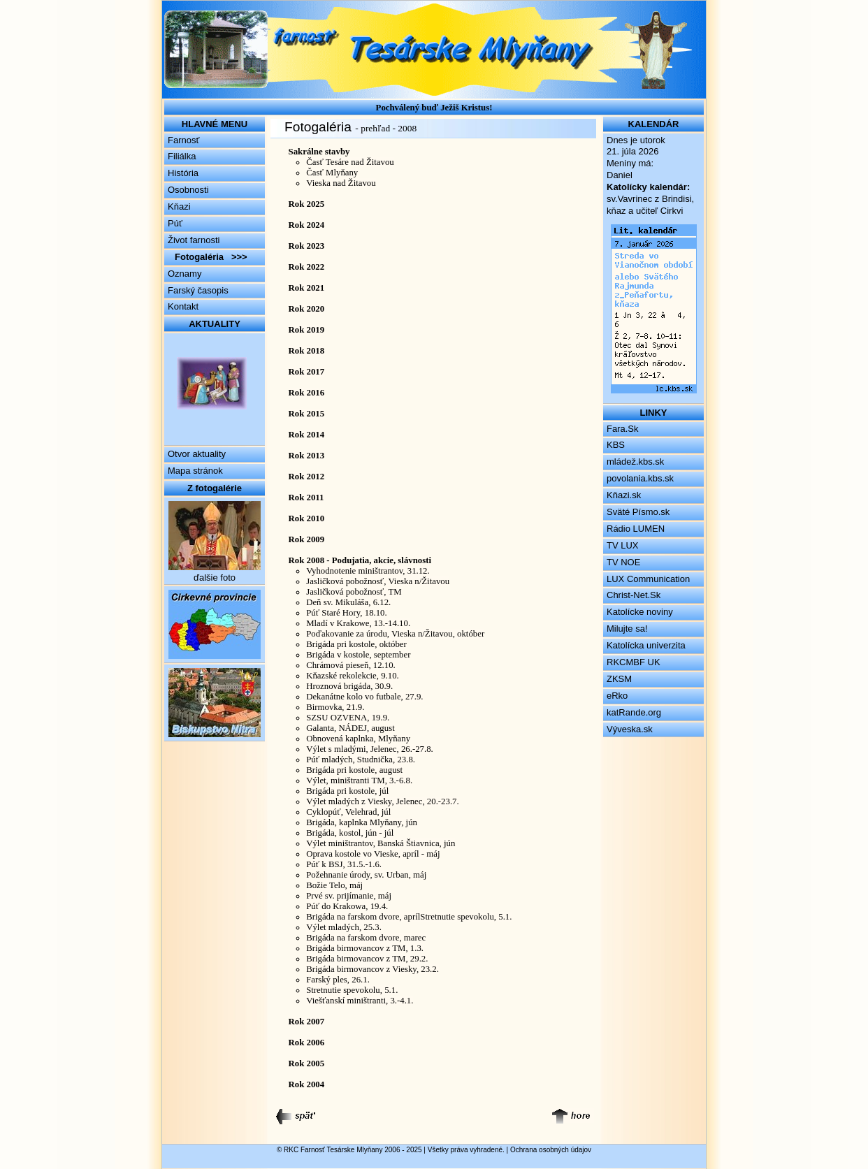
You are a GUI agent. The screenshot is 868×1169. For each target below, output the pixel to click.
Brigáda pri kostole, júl (347, 791)
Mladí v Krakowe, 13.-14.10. (358, 623)
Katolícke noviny (640, 612)
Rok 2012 (307, 476)
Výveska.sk (630, 729)
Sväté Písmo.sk (638, 512)
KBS (616, 445)
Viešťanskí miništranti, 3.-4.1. (359, 1000)
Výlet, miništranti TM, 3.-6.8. (359, 780)
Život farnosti (193, 240)
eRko (617, 695)
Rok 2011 (306, 497)
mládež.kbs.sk (635, 461)
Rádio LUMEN (636, 528)
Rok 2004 (307, 1084)
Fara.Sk (623, 428)
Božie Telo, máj (334, 885)
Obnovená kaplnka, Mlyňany (358, 738)
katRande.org (634, 712)
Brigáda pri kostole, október (356, 644)
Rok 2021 (307, 288)
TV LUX (623, 545)
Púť (175, 223)
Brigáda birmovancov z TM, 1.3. (365, 948)
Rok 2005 (307, 1063)
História (183, 173)
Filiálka (182, 156)
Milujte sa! (627, 628)
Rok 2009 (307, 539)
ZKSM (619, 679)
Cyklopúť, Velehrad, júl (348, 812)
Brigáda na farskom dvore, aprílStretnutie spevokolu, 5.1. (409, 917)
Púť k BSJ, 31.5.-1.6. (344, 864)
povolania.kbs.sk (640, 478)
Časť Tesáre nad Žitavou (350, 162)
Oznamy (184, 273)
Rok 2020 (307, 309)
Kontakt (183, 306)
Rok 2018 (307, 351)
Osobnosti (188, 189)
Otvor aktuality (197, 454)
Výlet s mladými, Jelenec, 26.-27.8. (369, 749)
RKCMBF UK (633, 662)
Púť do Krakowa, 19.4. (347, 906)
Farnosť (183, 140)
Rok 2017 (307, 372)
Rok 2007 (307, 1021)
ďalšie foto (215, 577)
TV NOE (623, 562)
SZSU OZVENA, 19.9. (347, 718)
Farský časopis (198, 290)
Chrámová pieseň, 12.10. (351, 665)
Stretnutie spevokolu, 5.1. (352, 990)
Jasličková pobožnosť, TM (353, 592)
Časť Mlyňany (332, 172)
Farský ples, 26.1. (338, 980)
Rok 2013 (307, 455)
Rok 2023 (307, 246)
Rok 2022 (307, 267)
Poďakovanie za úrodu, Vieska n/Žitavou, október (395, 634)
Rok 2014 (307, 435)
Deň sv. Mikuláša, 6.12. (348, 602)
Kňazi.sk (624, 495)
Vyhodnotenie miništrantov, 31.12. (368, 571)
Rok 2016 (307, 393)
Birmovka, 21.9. (335, 707)
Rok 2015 (307, 414)
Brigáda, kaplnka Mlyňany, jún (361, 822)
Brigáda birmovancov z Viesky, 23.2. (372, 969)
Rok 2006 (307, 1042)
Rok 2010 (307, 518)
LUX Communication (648, 579)
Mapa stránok (195, 470)
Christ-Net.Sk (633, 595)
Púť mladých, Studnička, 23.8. (360, 759)
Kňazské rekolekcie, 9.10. (352, 676)
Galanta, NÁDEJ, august (350, 728)
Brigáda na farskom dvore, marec (366, 938)
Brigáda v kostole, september (358, 655)
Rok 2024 (307, 225)
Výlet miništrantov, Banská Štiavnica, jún (380, 843)
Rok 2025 (307, 204)
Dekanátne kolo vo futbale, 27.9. (364, 697)
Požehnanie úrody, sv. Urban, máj (366, 875)
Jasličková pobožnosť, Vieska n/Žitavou (377, 581)
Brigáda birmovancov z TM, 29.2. (367, 959)
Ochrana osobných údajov (550, 1150)
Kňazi (179, 206)
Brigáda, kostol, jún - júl (349, 833)
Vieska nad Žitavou (340, 183)
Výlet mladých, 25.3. (344, 927)
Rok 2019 (307, 330)
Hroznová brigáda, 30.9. (349, 686)
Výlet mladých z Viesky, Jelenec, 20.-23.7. (382, 801)
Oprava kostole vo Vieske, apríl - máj (373, 854)
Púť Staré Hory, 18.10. (346, 613)
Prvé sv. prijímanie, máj (348, 896)
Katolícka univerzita (646, 645)
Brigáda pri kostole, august (354, 770)
